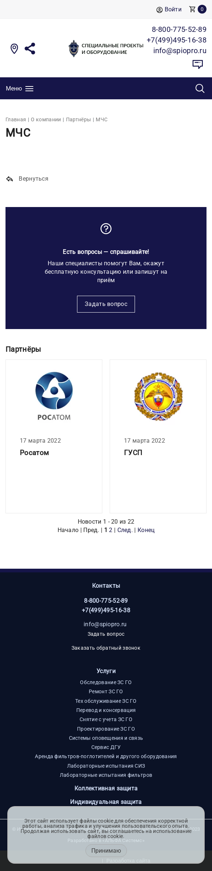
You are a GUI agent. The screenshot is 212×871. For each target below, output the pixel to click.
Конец (146, 530)
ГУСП (133, 453)
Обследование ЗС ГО (106, 682)
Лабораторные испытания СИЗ (106, 766)
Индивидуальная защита (106, 801)
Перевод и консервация (106, 710)
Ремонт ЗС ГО (106, 691)
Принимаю (106, 850)
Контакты (106, 585)
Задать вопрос (106, 303)
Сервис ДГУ (106, 747)
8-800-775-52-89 (106, 600)
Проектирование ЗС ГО (106, 729)
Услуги (106, 671)
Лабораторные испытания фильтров (106, 775)
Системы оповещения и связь (106, 738)
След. (125, 530)
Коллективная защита (106, 788)
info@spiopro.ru (105, 624)
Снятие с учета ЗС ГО (106, 719)
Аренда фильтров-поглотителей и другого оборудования (106, 756)
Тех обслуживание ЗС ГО (106, 701)
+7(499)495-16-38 (106, 610)
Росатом (34, 453)
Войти (169, 10)
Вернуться (27, 179)
